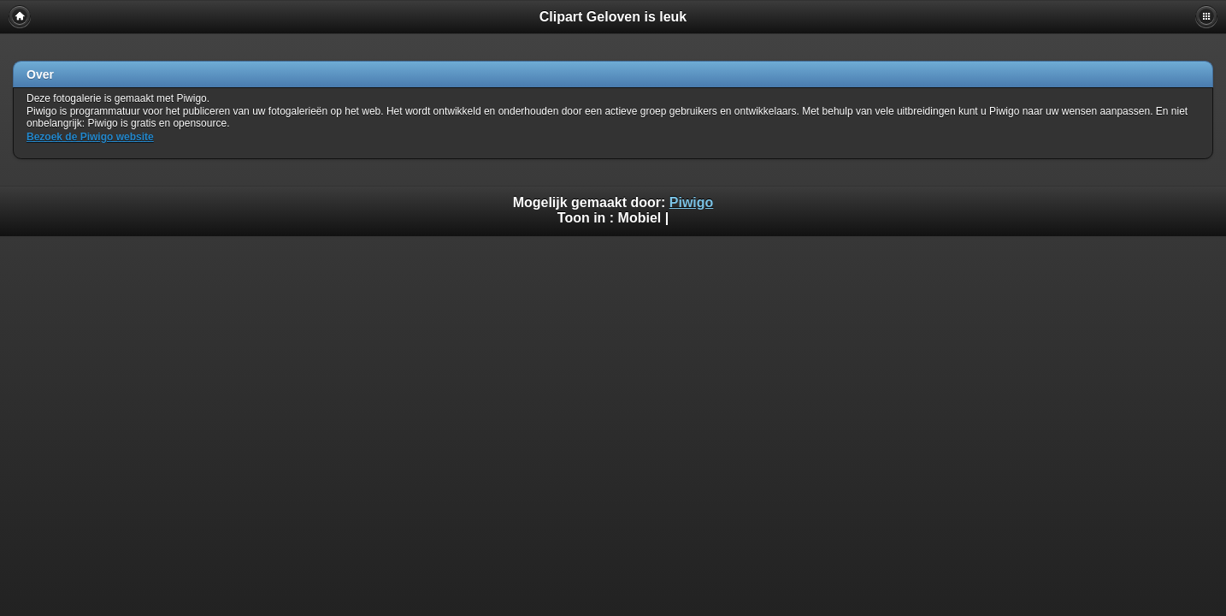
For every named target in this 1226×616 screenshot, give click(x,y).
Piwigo (691, 202)
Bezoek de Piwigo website (90, 137)
